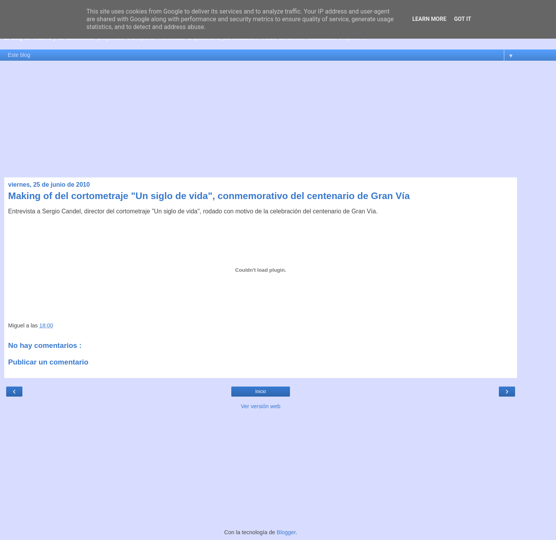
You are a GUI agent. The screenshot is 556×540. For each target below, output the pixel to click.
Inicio (260, 391)
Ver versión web (260, 406)
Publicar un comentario (48, 362)
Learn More (429, 19)
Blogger (286, 532)
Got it (462, 19)
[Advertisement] (278, 119)
